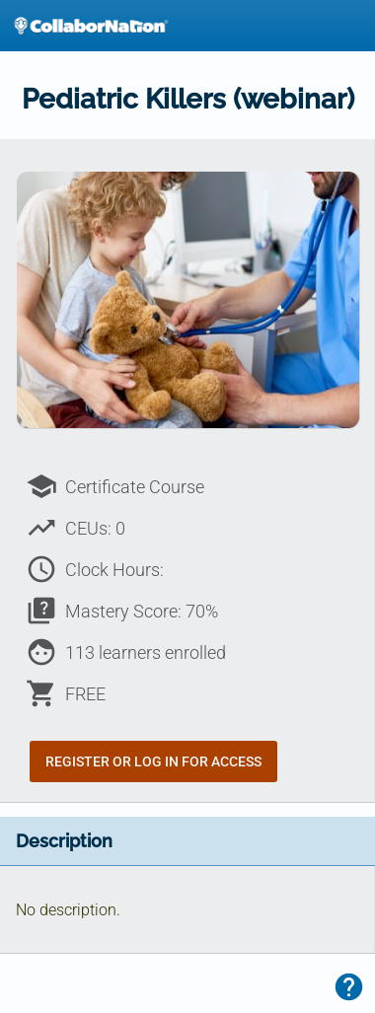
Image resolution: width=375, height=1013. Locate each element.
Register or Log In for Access (153, 761)
